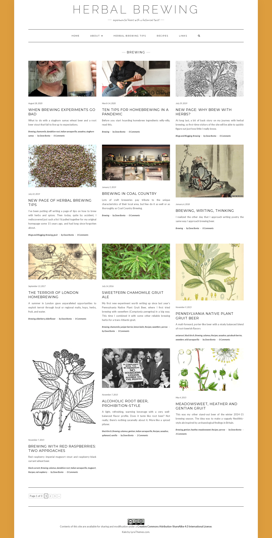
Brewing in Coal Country (129, 194)
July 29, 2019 (181, 103)
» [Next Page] (59, 496)
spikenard (106, 435)
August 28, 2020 (35, 103)
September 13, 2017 (37, 286)
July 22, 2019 (34, 194)
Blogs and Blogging (184, 136)
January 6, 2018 (183, 204)
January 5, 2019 (109, 187)
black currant (34, 468)
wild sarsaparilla (192, 339)
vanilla (114, 435)
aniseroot (180, 335)
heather (194, 429)
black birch (189, 335)
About (96, 35)
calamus (206, 335)
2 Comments (142, 435)
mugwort (92, 468)
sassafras (82, 131)
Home (76, 35)
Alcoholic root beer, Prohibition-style (125, 403)
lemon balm (139, 327)
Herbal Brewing (136, 9)
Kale (124, 531)
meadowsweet (204, 429)
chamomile (41, 131)
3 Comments (181, 434)
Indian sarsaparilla (69, 131)
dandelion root (53, 131)
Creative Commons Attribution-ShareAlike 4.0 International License (174, 526)
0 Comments (59, 135)
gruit (55, 235)
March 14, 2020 (109, 103)
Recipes (162, 35)
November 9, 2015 (184, 307)
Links (183, 35)
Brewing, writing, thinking (205, 211)
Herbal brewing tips (130, 35)
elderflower (51, 318)
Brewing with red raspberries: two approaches (62, 448)
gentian (131, 431)
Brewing (32, 131)
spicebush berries (234, 335)
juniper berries (127, 327)
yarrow (164, 327)
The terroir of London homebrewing (53, 295)
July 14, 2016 (108, 286)
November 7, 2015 (36, 440)
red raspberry (41, 472)
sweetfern (156, 327)
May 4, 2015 (181, 397)
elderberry (40, 318)
